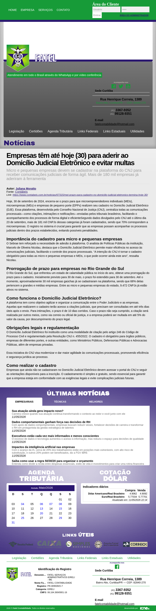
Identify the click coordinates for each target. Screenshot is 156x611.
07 (51, 504)
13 (41, 508)
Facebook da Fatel (113, 86)
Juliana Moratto (26, 188)
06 (41, 504)
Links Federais (88, 131)
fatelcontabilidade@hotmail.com (115, 124)
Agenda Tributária (60, 131)
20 (41, 513)
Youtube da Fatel (128, 86)
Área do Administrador (134, 15)
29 (60, 517)
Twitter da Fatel (121, 86)
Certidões (36, 131)
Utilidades (137, 131)
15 (60, 508)
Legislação (16, 131)
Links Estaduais (114, 131)
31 (13, 522)
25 (22, 517)
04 (22, 504)
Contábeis (21, 191)
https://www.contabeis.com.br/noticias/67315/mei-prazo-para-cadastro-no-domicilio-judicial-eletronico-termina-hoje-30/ (80, 194)
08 (60, 504)
